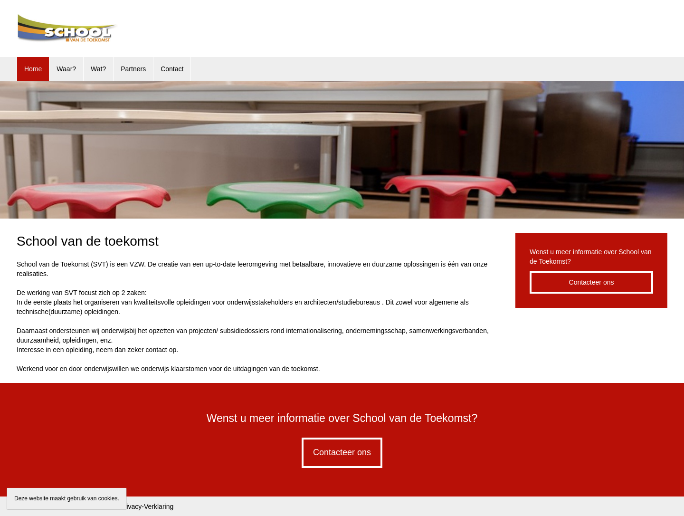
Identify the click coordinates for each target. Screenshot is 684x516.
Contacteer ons (591, 282)
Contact (172, 69)
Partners (133, 69)
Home (33, 69)
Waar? (66, 69)
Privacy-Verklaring (146, 506)
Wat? (98, 69)
